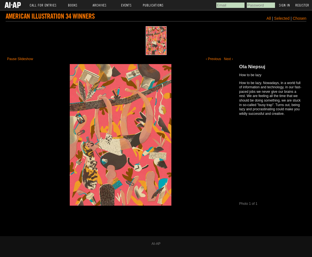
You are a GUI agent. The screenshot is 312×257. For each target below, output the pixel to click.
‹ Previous (213, 59)
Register (302, 5)
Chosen (299, 18)
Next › (228, 59)
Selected (282, 18)
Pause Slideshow (20, 59)
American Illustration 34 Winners (50, 16)
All (269, 18)
